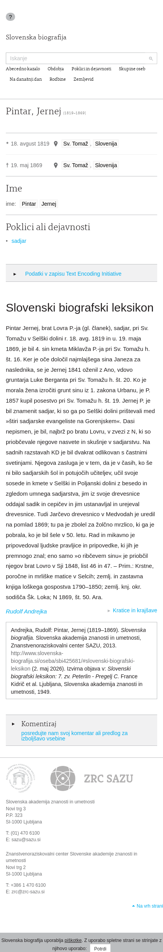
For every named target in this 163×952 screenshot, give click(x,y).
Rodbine (58, 79)
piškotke (73, 940)
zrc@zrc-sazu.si (28, 891)
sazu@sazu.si (26, 839)
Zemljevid (84, 79)
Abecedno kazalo (23, 69)
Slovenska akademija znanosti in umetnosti (50, 802)
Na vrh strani (150, 906)
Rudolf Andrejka (26, 611)
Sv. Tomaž (75, 144)
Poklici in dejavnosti (91, 69)
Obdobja (56, 69)
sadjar (19, 241)
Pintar (29, 204)
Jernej (48, 204)
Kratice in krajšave (135, 610)
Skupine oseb (132, 69)
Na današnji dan (26, 79)
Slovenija (106, 144)
